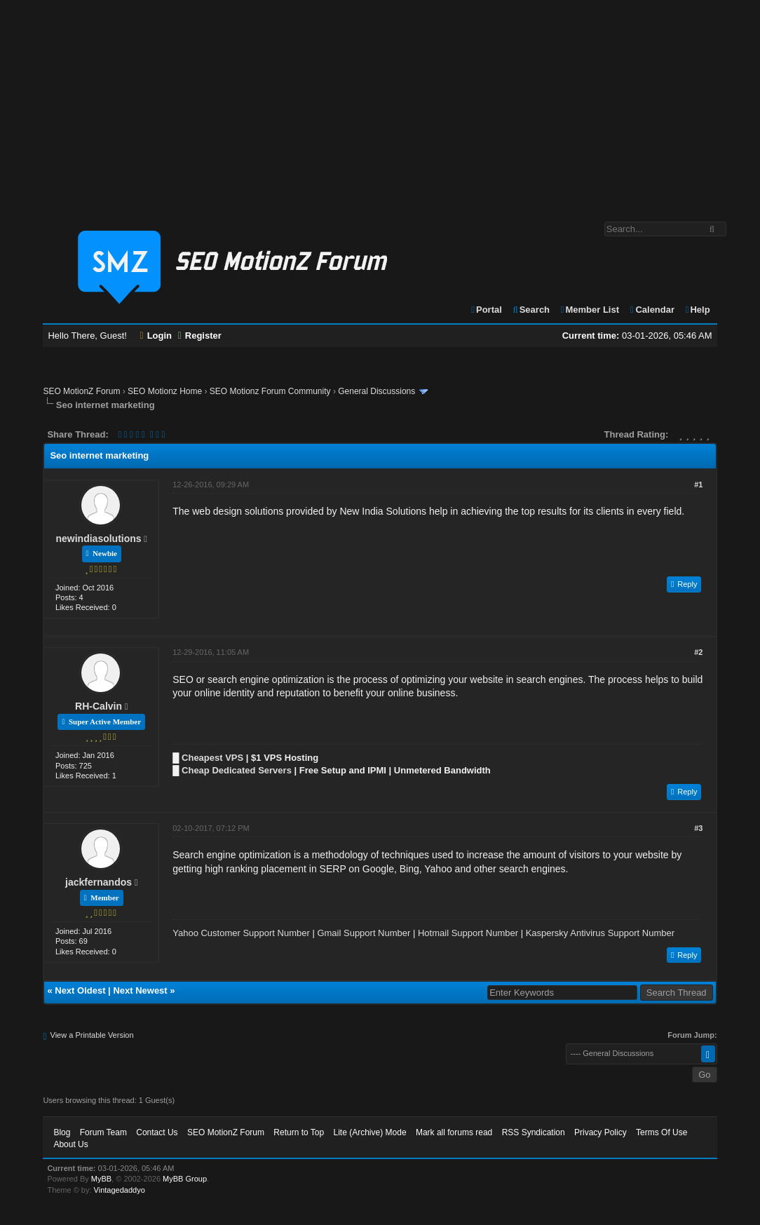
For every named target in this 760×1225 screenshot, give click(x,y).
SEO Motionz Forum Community (270, 391)
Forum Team (103, 1132)
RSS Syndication (533, 1132)
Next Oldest (80, 990)
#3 (698, 828)
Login (156, 335)
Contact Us (156, 1132)
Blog (61, 1132)
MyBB (101, 1179)
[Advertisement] (380, 104)
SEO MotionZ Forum (81, 391)
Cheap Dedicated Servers (237, 770)
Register (200, 335)
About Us (70, 1144)
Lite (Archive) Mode (370, 1132)
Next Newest (140, 990)
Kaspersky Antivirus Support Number (600, 933)
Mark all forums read (454, 1132)
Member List (589, 309)
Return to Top (298, 1132)
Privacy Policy (600, 1132)
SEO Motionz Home (165, 391)
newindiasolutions (99, 538)
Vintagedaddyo (119, 1190)
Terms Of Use (661, 1132)
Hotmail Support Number (468, 933)
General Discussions (376, 391)
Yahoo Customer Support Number (241, 933)
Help (697, 309)
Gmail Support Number (363, 933)
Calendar (651, 309)
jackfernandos (98, 882)
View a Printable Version (92, 1035)
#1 (698, 484)
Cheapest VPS (212, 757)
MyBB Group (185, 1179)
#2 (698, 652)
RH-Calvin (98, 706)
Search (530, 309)
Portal (486, 309)
